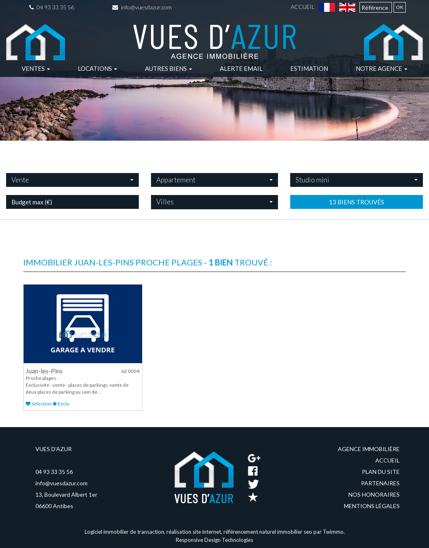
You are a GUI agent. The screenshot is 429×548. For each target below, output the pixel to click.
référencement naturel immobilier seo (268, 531)
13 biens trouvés (356, 223)
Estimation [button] (309, 68)
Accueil (303, 6)
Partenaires (380, 483)
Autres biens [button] (168, 68)
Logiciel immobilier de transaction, (125, 531)
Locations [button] (97, 68)
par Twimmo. (329, 531)
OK (399, 7)
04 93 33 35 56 (51, 7)
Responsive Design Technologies (214, 540)
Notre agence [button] (381, 68)
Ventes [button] (36, 68)
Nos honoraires (374, 494)
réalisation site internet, (194, 531)
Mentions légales (372, 505)
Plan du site (381, 471)
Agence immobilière (369, 448)
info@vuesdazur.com (142, 7)
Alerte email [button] (241, 68)
